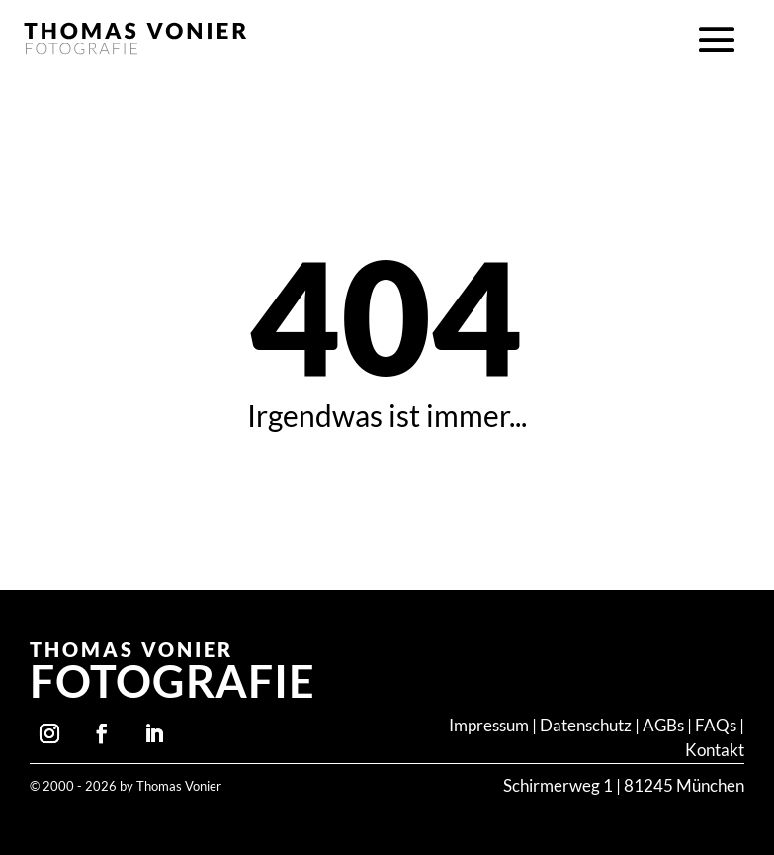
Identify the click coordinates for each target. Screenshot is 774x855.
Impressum (489, 725)
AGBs (663, 725)
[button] (716, 40)
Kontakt (714, 750)
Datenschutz (586, 725)
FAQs (717, 725)
